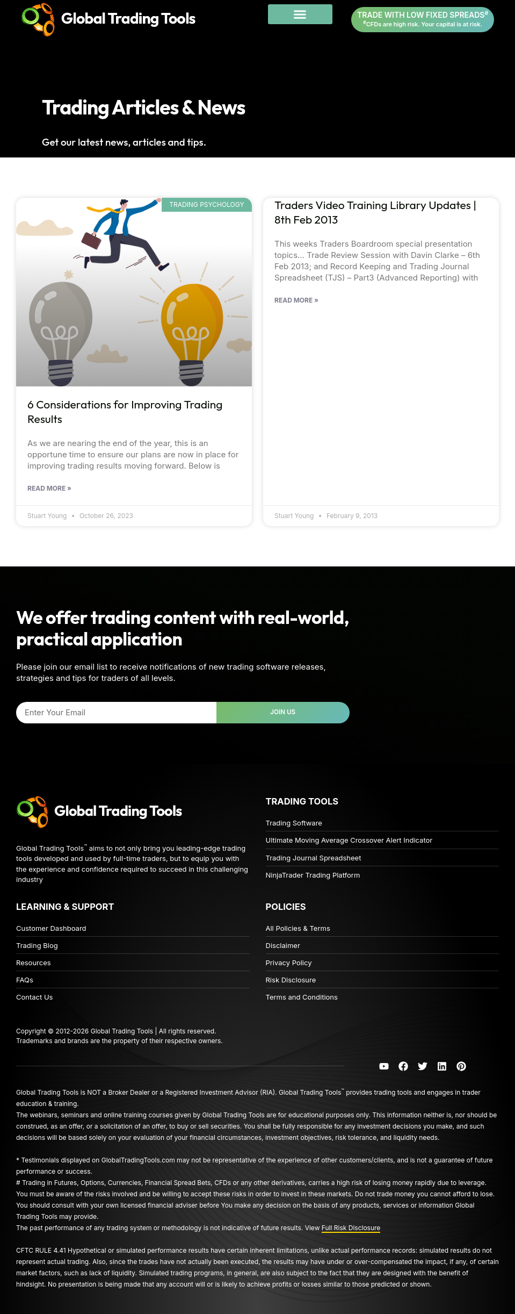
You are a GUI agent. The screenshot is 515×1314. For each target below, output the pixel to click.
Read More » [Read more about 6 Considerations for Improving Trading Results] (49, 489)
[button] (300, 14)
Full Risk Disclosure (351, 1228)
